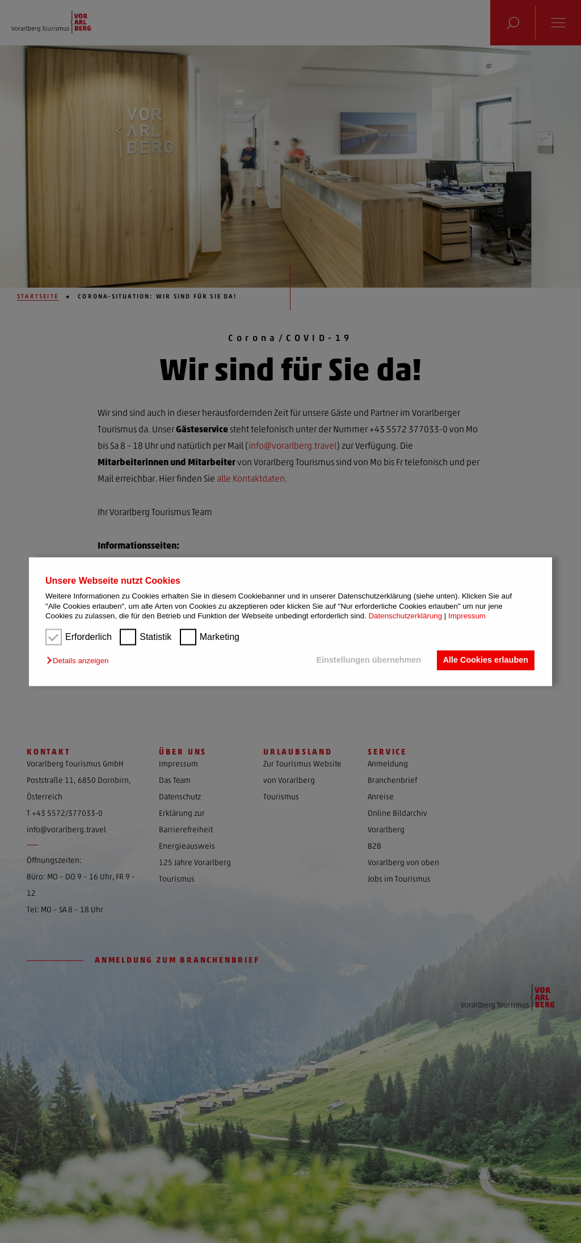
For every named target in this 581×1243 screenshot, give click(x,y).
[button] (80, 661)
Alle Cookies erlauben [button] (485, 660)
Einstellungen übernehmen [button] (367, 660)
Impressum (467, 616)
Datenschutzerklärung (405, 616)
